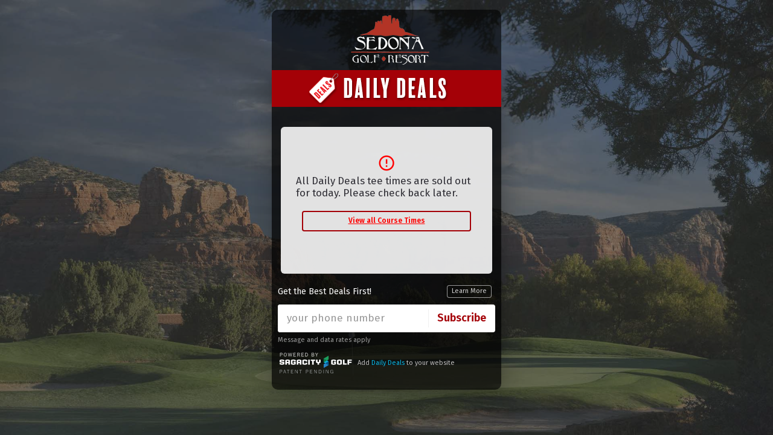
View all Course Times (386, 220)
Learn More (469, 291)
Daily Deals (388, 363)
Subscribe (461, 317)
